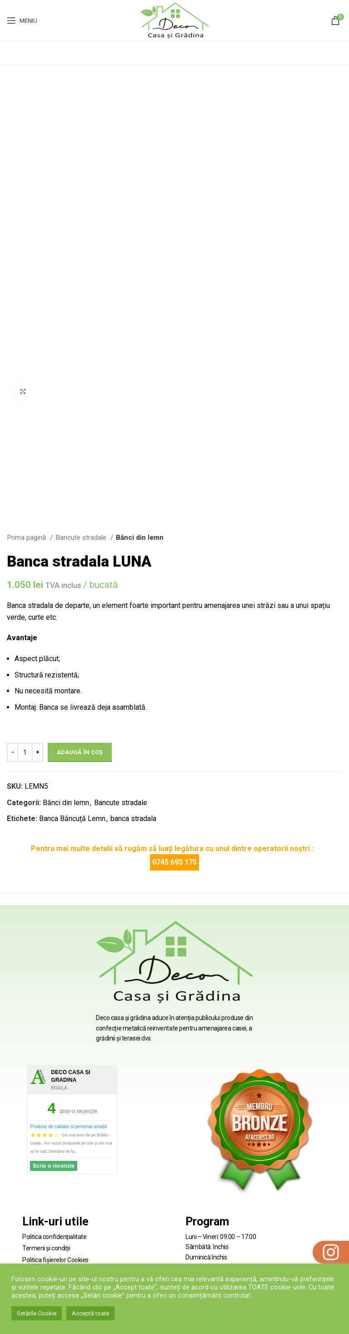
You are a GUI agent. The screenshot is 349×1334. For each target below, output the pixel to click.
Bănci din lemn (140, 537)
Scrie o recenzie (53, 1166)
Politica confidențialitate (54, 1236)
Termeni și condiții (46, 1248)
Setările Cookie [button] (36, 1313)
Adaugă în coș (80, 752)
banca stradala (133, 818)
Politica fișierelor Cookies (55, 1260)
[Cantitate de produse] (25, 752)
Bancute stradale (81, 537)
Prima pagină (27, 537)
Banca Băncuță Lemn (72, 818)
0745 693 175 (174, 862)
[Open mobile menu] (22, 20)
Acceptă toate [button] (90, 1313)
